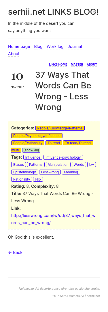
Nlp (38, 179)
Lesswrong (50, 172)
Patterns (36, 164)
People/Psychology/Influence (36, 135)
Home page (19, 46)
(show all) (31, 150)
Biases (18, 164)
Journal (75, 46)
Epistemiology (24, 172)
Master (77, 64)
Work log (55, 46)
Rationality (21, 179)
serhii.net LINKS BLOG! (53, 12)
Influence (32, 157)
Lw (91, 164)
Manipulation (58, 164)
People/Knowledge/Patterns (60, 128)
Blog (38, 46)
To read (54, 143)
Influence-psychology (63, 157)
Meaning (71, 172)
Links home (58, 64)
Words (79, 164)
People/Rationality (27, 143)
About (13, 53)
